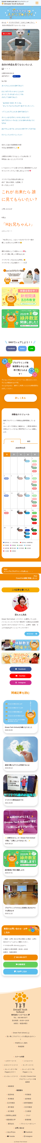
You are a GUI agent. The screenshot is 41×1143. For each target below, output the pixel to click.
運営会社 (11, 1124)
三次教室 (28, 1111)
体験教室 (20, 964)
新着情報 (28, 1119)
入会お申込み (11, 1132)
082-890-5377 (20, 957)
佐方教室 (11, 1111)
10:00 (27, 530)
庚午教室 (11, 1107)
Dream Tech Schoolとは (21, 1033)
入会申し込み (20, 971)
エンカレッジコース (11, 1076)
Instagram (20, 682)
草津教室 (11, 1099)
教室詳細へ (32, 634)
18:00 (34, 523)
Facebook (11, 348)
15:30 (34, 516)
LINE (31, 348)
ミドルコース (28, 1061)
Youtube (11, 1136)
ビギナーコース (11, 1061)
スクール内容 (19, 1057)
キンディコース (28, 1065)
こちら (21, 945)
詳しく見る (20, 398)
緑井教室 (28, 1099)
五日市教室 (11, 1103)
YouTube (20, 676)
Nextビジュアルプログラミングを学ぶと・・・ (18, 570)
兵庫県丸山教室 (11, 1115)
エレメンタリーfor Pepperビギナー (11, 1070)
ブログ (28, 1115)
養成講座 (21, 1046)
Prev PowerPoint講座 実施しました (26, 577)
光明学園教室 (28, 1103)
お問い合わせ (19, 1128)
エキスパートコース (11, 1065)
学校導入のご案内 (21, 1043)
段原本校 (11, 1094)
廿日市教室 (28, 1107)
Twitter (22, 348)
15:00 (34, 513)
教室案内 (20, 1090)
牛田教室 (28, 1094)
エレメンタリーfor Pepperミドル (28, 1070)
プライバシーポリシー (28, 1124)
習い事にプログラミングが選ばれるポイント (21, 1038)
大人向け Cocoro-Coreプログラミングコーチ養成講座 (27, 1079)
